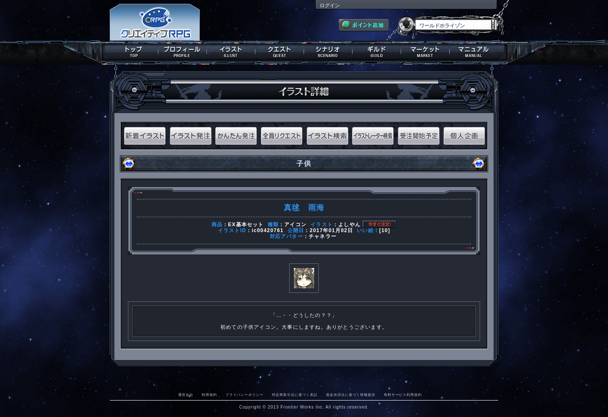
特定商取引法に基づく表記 (295, 395)
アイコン (295, 224)
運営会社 (185, 395)
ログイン (330, 5)
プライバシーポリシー (244, 395)
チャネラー (323, 236)
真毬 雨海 (304, 207)
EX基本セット (245, 224)
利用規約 (209, 395)
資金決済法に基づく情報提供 (350, 395)
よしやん (349, 224)
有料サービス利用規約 (403, 395)
